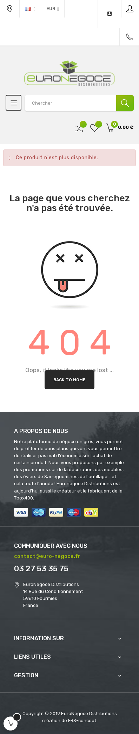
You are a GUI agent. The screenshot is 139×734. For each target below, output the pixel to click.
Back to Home (69, 379)
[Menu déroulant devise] (30, 9)
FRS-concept (82, 720)
